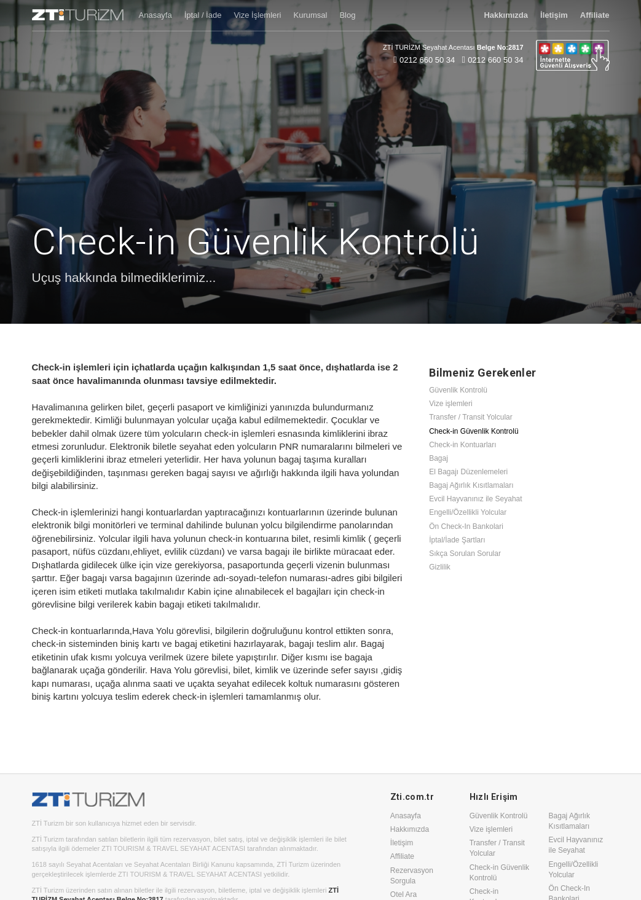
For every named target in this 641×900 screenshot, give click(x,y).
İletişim (401, 843)
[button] (506, 15)
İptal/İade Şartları (457, 540)
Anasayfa (405, 816)
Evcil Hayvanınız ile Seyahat (475, 499)
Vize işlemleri (450, 403)
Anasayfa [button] (155, 15)
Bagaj (438, 458)
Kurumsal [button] (310, 15)
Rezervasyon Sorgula (411, 875)
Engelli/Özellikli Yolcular (467, 512)
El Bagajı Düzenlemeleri (468, 472)
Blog (347, 15)
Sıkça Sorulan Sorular (465, 553)
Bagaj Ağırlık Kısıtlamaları (471, 485)
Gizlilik (439, 567)
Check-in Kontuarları (462, 444)
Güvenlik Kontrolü (458, 390)
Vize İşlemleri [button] (257, 15)
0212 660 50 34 (427, 60)
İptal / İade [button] (203, 15)
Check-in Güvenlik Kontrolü (473, 431)
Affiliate (402, 856)
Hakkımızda (409, 829)
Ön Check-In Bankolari (466, 526)
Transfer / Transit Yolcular (471, 417)
